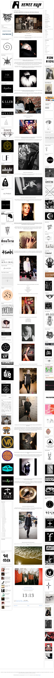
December (3, 518)
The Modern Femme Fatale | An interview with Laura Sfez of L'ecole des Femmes (8, 578)
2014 (3, 517)
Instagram (46, 31)
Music (26, 601)
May (2, 526)
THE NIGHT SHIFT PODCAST (47, 19)
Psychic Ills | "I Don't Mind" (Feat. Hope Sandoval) (7, 586)
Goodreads (46, 34)
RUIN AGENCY (47, 17)
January (3, 531)
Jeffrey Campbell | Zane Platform (7, 594)
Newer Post (15, 605)
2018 (3, 512)
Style (27, 601)
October (3, 520)
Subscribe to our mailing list (48, 104)
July (2, 524)
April (2, 527)
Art (1, 401)
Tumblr (46, 37)
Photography (7, 407)
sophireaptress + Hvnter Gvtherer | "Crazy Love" (7, 598)
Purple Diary (32, 565)
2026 (3, 503)
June (3, 525)
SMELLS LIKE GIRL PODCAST (47, 27)
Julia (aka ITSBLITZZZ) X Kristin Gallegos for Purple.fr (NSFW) (8, 590)
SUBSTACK (46, 25)
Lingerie (4, 405)
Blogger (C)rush (47, 51)
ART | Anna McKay (7, 601)
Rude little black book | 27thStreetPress (8, 606)
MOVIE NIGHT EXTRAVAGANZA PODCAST (47, 22)
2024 (3, 505)
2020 (3, 510)
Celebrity (17, 601)
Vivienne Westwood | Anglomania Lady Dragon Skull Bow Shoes (8, 582)
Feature (22, 601)
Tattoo (46, 48)
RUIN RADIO (47, 14)
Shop (10, 408)
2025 (3, 504)
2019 (3, 511)
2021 (3, 509)
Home (28, 605)
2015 (3, 516)
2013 (3, 532)
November (3, 519)
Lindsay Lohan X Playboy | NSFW (7, 569)
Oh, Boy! (46, 47)
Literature (46, 52)
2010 (3, 536)
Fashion (19, 601)
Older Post (40, 605)
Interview (24, 601)
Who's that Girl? (47, 45)
